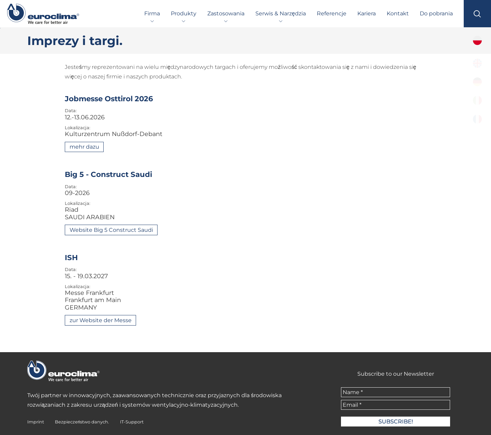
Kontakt (398, 13)
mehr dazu (84, 147)
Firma (152, 13)
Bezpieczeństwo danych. (82, 421)
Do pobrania (436, 13)
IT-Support (132, 421)
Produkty (183, 13)
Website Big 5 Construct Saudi (111, 230)
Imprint (35, 421)
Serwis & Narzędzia (280, 13)
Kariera (366, 13)
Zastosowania (225, 13)
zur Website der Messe (101, 320)
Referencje (331, 13)
